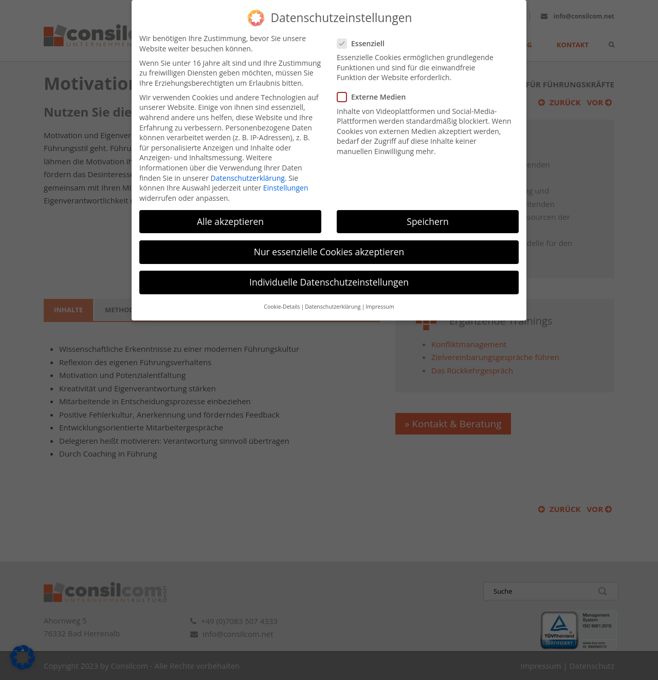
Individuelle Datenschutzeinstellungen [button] (329, 273)
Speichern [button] (427, 212)
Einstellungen (285, 178)
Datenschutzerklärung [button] (332, 297)
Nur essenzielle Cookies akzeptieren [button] (329, 242)
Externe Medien (375, 87)
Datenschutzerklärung (248, 168)
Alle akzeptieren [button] (230, 212)
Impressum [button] (379, 297)
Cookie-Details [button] (282, 297)
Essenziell (365, 34)
